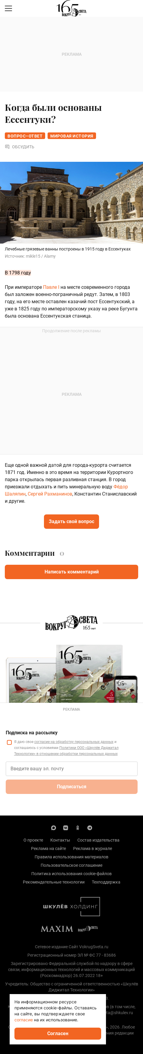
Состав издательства (98, 840)
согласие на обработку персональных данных (73, 742)
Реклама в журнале (92, 848)
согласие (23, 1019)
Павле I (51, 287)
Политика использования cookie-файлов (71, 873)
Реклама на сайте (48, 848)
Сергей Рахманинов (50, 494)
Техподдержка (106, 882)
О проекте (33, 840)
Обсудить (19, 146)
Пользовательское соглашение (71, 865)
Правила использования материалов (71, 856)
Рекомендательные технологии (54, 882)
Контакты (60, 840)
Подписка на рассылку (32, 733)
